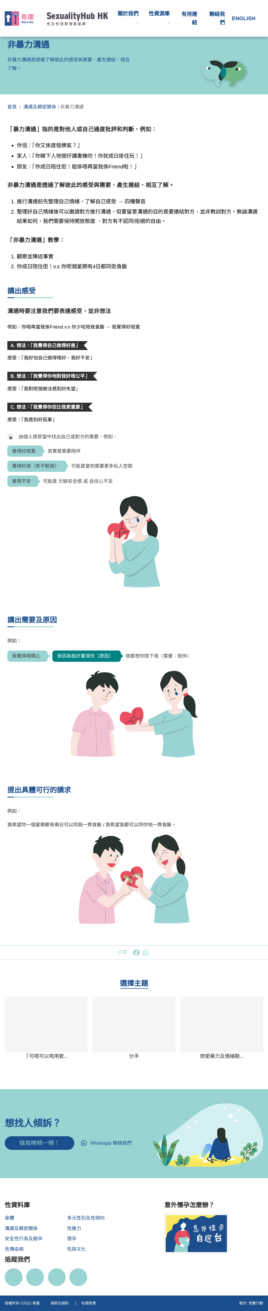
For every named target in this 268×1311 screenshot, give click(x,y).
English (243, 18)
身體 (9, 1218)
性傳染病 (14, 1249)
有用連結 (189, 18)
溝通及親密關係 (39, 107)
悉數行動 (256, 1303)
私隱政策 (88, 1303)
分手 (134, 1056)
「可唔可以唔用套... (46, 1056)
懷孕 (71, 1238)
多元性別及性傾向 (86, 1218)
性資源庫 (159, 14)
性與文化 (76, 1249)
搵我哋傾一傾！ (39, 1143)
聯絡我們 (217, 18)
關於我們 (128, 14)
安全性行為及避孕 (23, 1238)
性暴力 (74, 1228)
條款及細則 (60, 1303)
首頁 (12, 107)
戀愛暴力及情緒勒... (222, 1056)
